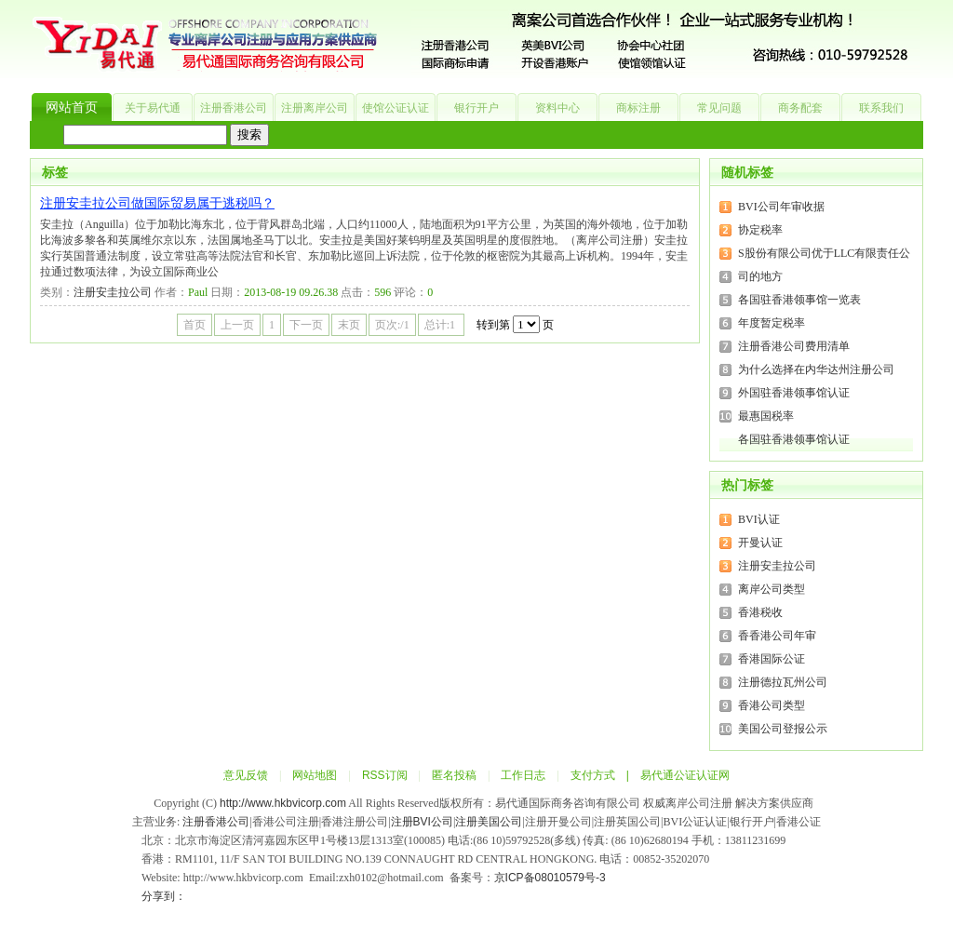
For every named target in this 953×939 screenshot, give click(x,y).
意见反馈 (245, 775)
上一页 (237, 324)
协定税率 (760, 229)
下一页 (306, 324)
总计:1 (441, 324)
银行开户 (476, 107)
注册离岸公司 (314, 107)
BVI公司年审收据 (781, 206)
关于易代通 (153, 107)
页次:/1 (392, 324)
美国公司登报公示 (782, 728)
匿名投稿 (454, 775)
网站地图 (314, 775)
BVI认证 (759, 519)
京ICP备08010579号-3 (550, 877)
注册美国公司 (488, 821)
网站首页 (72, 107)
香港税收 (760, 612)
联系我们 (881, 107)
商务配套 (800, 107)
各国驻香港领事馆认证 (794, 439)
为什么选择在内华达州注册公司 (816, 369)
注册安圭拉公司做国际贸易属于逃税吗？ (157, 203)
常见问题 (719, 107)
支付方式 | (605, 775)
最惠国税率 (766, 416)
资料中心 (557, 107)
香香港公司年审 (777, 635)
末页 (349, 324)
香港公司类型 (771, 705)
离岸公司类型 (771, 589)
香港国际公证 (771, 658)
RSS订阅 (385, 775)
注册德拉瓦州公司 (782, 682)
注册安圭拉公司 (113, 292)
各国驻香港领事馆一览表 (799, 299)
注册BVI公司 (422, 821)
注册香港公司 (233, 107)
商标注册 (638, 107)
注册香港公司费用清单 (794, 346)
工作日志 (523, 775)
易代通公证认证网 (685, 775)
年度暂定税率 (771, 322)
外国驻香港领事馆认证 (794, 392)
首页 (194, 324)
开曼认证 (760, 542)
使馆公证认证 (395, 107)
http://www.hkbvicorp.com (283, 803)
